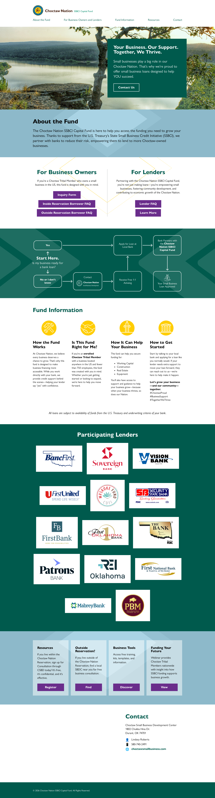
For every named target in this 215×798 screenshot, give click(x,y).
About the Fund (41, 20)
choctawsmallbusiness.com (148, 749)
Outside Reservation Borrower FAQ (66, 213)
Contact (177, 20)
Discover (126, 687)
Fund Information (124, 20)
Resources (153, 20)
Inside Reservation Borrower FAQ (67, 204)
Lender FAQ (148, 204)
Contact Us (126, 87)
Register (50, 687)
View (164, 687)
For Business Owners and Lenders (83, 20)
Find (89, 687)
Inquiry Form (67, 195)
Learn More (148, 213)
